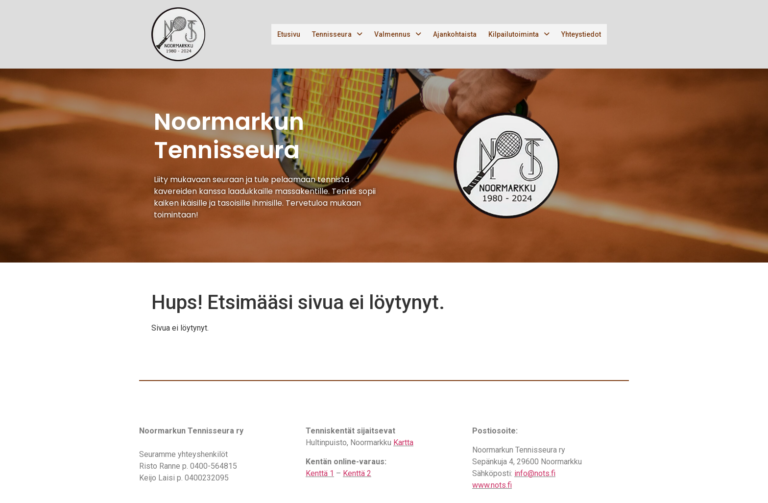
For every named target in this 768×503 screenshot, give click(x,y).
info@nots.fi (534, 473)
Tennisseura (337, 34)
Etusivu (288, 34)
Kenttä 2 (357, 473)
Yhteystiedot (581, 34)
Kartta (403, 442)
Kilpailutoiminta (519, 34)
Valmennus (397, 34)
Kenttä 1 (320, 473)
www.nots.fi (492, 485)
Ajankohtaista (455, 34)
